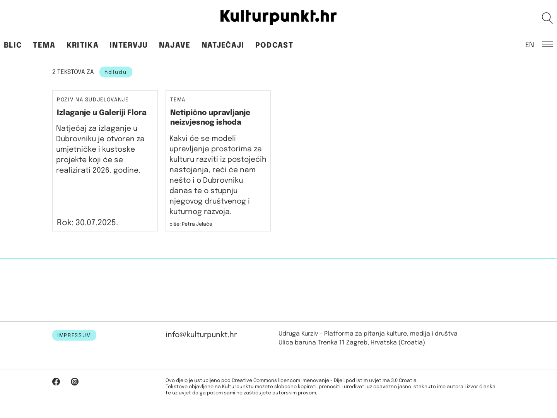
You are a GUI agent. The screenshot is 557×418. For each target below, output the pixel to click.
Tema (44, 45)
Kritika (83, 45)
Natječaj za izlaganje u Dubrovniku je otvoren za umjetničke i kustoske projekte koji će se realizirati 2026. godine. (100, 149)
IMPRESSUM (74, 335)
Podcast (274, 45)
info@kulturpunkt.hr (201, 335)
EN (529, 44)
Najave (175, 45)
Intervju (128, 45)
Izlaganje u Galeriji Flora (102, 112)
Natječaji (223, 45)
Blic (13, 45)
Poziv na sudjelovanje (93, 100)
